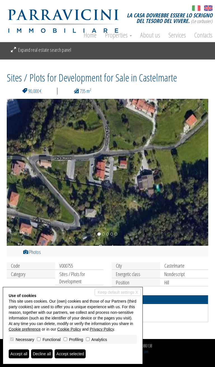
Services (177, 35)
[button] (22, 172)
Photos (32, 252)
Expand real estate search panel (41, 49)
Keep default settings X (118, 292)
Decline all (42, 354)
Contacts (203, 35)
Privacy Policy (102, 329)
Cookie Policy (69, 329)
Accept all (18, 354)
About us (150, 35)
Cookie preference (25, 329)
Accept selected (70, 354)
